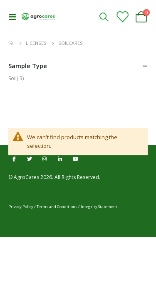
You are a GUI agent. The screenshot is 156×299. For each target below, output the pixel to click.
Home (11, 43)
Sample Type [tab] (78, 65)
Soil (17, 78)
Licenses (36, 43)
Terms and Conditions (57, 206)
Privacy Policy (20, 206)
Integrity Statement (99, 206)
